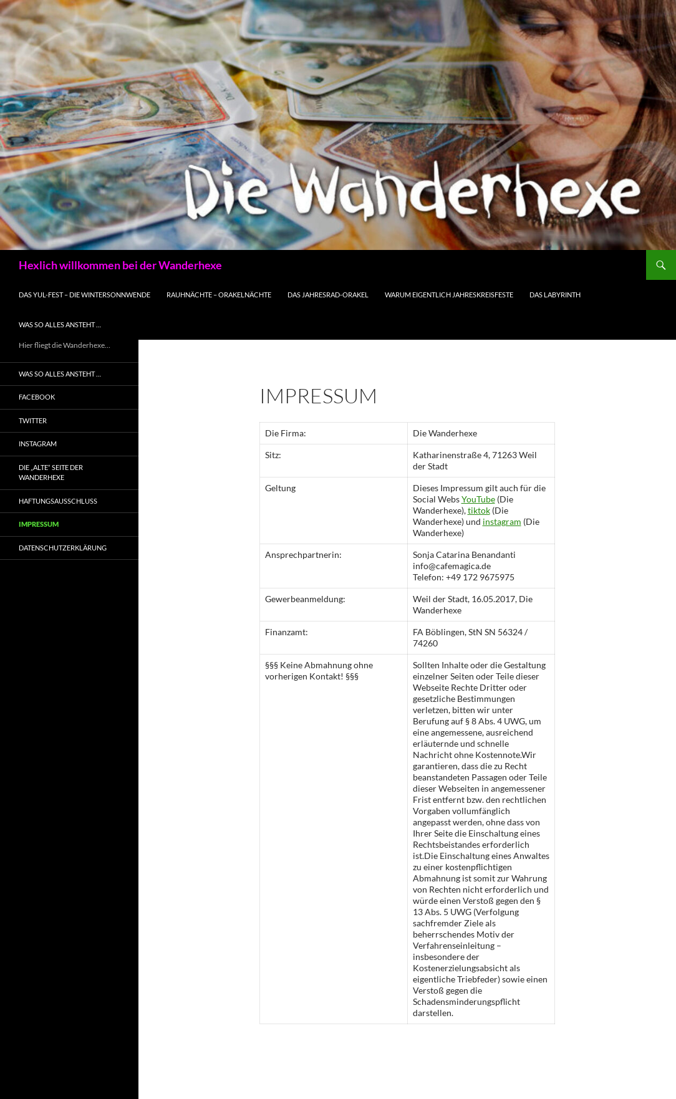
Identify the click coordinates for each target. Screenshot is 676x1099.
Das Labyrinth (555, 294)
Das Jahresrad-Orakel (328, 294)
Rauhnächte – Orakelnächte (219, 294)
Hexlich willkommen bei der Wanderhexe (120, 265)
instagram (502, 521)
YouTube (478, 499)
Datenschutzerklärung (63, 548)
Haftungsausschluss (58, 501)
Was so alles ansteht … (60, 324)
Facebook (37, 397)
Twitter (33, 420)
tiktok (479, 510)
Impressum (39, 524)
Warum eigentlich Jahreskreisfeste (449, 294)
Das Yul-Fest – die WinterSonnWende (84, 294)
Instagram (38, 443)
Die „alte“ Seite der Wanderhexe (51, 472)
